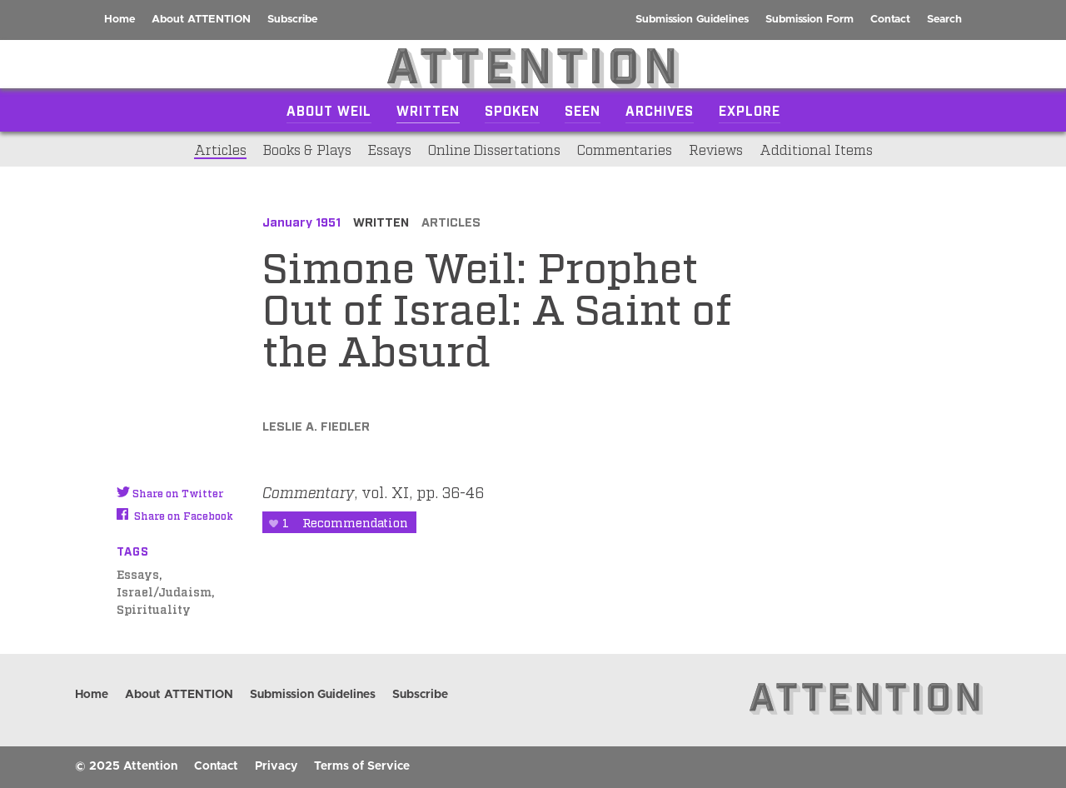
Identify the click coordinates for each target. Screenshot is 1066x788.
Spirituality (154, 608)
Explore (749, 110)
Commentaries (624, 149)
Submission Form (809, 19)
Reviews (716, 149)
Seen (582, 110)
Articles (220, 149)
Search (944, 19)
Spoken (512, 110)
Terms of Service (362, 766)
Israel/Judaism (164, 591)
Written (428, 110)
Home (119, 19)
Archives (659, 110)
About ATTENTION (201, 19)
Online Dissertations (494, 149)
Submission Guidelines (692, 19)
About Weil (328, 110)
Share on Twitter (170, 493)
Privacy (276, 766)
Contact (890, 19)
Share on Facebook (175, 515)
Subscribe (292, 19)
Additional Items (816, 149)
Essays (389, 149)
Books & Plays (307, 149)
